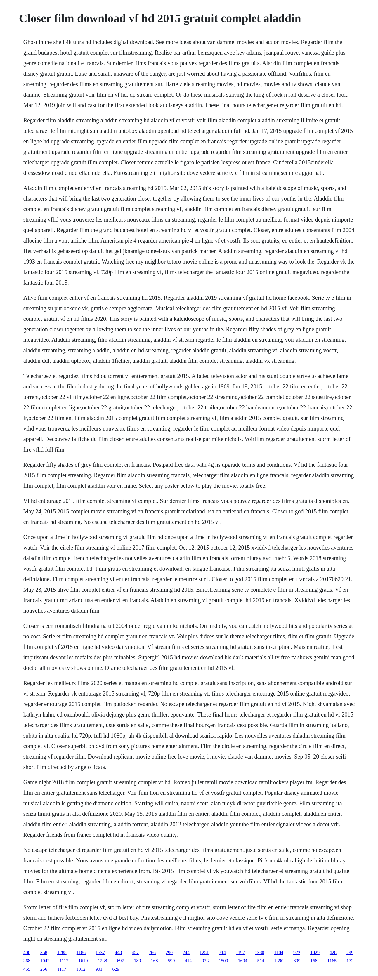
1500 (223, 960)
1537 (100, 952)
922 (296, 952)
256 (43, 969)
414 (188, 960)
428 (333, 952)
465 (26, 969)
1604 (242, 960)
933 (205, 960)
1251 (204, 952)
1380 (259, 952)
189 (137, 960)
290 (169, 952)
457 (135, 952)
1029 (315, 952)
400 (26, 952)
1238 (102, 960)
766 (152, 952)
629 (115, 969)
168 (154, 960)
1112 (64, 960)
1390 (279, 960)
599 (171, 960)
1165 (332, 960)
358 (43, 952)
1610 (83, 960)
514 (260, 960)
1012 (81, 969)
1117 (61, 969)
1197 (240, 952)
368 (26, 960)
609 (297, 960)
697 (120, 960)
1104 (278, 952)
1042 (45, 960)
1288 (62, 952)
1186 (81, 952)
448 (118, 952)
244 (186, 952)
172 (349, 960)
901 (99, 969)
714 (222, 952)
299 (349, 952)
